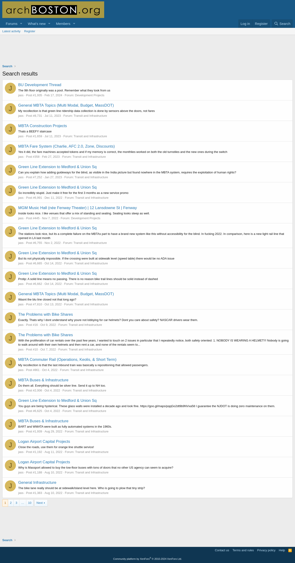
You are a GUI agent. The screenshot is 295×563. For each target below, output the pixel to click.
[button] (21, 23)
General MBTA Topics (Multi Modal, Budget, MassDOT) (66, 105)
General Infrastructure (37, 482)
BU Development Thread (39, 85)
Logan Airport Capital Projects (44, 441)
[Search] (282, 23)
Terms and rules (243, 550)
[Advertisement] (147, 52)
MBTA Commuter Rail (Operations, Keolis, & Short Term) (67, 359)
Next (39, 503)
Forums (12, 24)
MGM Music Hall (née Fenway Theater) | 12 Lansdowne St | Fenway (77, 208)
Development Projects (89, 95)
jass (21, 95)
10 (29, 503)
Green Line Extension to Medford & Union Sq (57, 167)
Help (282, 550)
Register (29, 31)
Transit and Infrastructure (90, 115)
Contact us (222, 550)
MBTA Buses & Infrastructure (43, 380)
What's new (37, 24)
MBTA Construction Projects (42, 126)
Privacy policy (266, 550)
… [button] (22, 503)
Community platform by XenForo (147, 558)
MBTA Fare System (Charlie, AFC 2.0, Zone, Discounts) (66, 146)
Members (63, 24)
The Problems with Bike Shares (45, 314)
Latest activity (11, 31)
